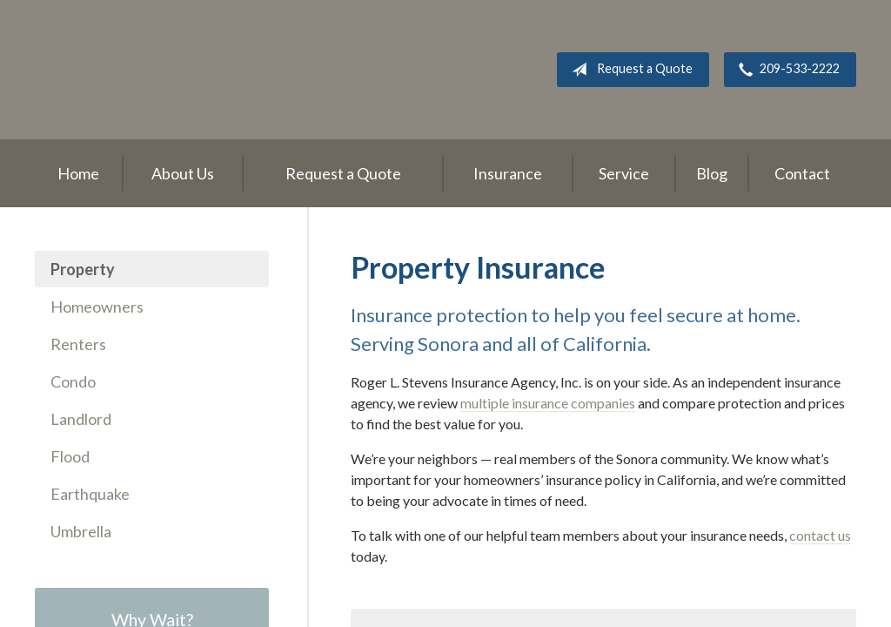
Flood (70, 456)
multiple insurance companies (547, 402)
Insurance (507, 173)
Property (82, 269)
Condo (73, 381)
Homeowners (97, 306)
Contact (802, 173)
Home (78, 173)
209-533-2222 (786, 69)
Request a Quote (629, 69)
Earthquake (90, 493)
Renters (78, 344)
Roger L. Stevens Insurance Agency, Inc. (143, 69)
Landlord (80, 418)
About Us (182, 173)
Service (624, 173)
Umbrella (80, 531)
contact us (820, 535)
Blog (711, 173)
